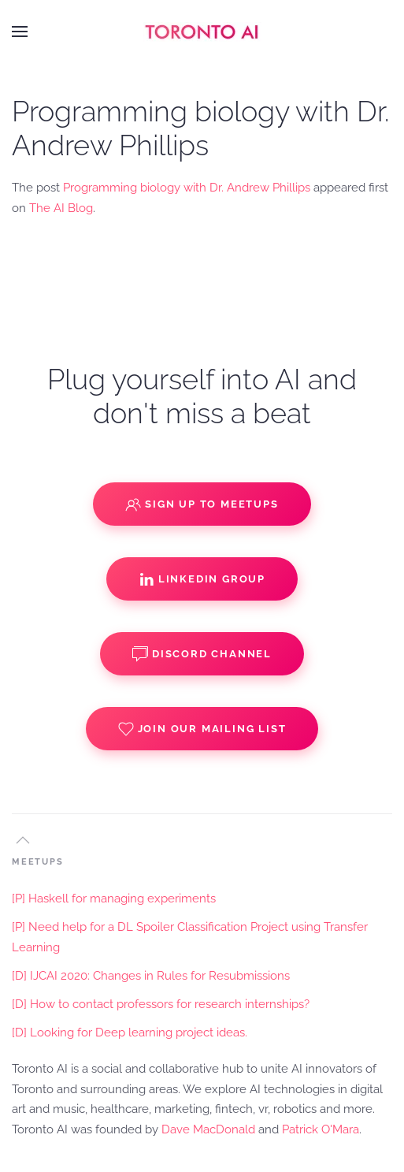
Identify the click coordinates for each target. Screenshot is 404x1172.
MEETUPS (38, 862)
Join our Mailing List (202, 729)
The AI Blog (61, 208)
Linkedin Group (202, 579)
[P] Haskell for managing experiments (114, 898)
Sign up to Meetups (201, 504)
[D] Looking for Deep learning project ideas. (129, 1032)
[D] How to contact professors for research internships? (160, 1004)
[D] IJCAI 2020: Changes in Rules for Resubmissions (151, 976)
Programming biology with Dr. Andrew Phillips (186, 187)
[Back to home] (202, 31)
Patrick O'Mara (320, 1129)
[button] (20, 31)
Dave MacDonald (208, 1129)
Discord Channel (202, 654)
